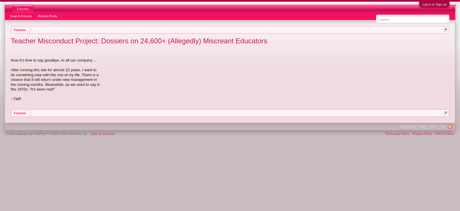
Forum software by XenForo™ (47, 133)
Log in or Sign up (434, 4)
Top (442, 126)
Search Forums (21, 16)
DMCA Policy (444, 133)
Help (422, 126)
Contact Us (408, 126)
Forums (23, 9)
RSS (450, 127)
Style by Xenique (102, 133)
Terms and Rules (397, 133)
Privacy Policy (422, 133)
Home (432, 126)
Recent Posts (47, 16)
